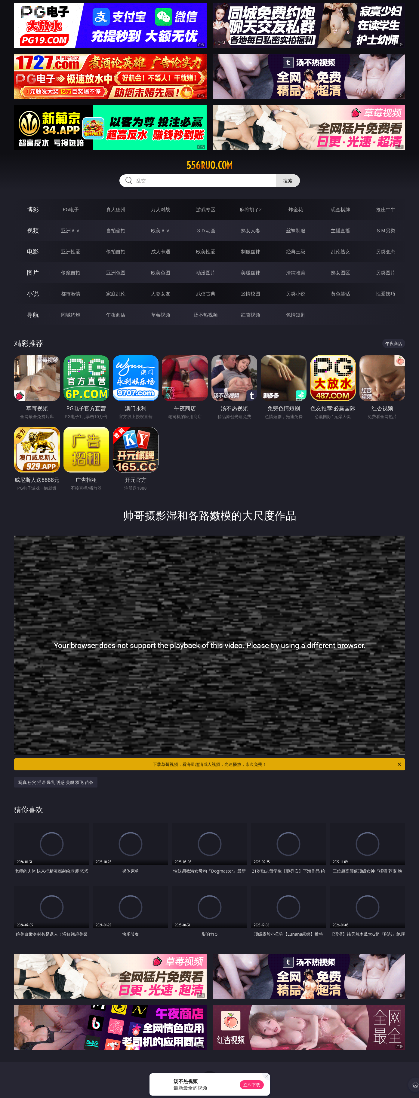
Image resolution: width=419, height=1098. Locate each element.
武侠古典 (205, 293)
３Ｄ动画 (205, 230)
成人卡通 (160, 251)
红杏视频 (250, 314)
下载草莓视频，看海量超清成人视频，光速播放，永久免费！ (277, 764)
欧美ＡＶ (160, 230)
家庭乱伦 (115, 293)
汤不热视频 (206, 314)
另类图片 (385, 272)
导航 (33, 314)
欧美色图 (160, 272)
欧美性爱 (205, 251)
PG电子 (71, 209)
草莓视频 (160, 314)
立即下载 (251, 1084)
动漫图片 (205, 272)
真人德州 (115, 209)
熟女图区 (340, 272)
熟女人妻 (250, 230)
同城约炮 (70, 314)
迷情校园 (250, 293)
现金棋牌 (340, 209)
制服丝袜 (250, 251)
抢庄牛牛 (385, 209)
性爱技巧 (385, 293)
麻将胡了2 (251, 209)
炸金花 (295, 209)
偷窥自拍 (70, 272)
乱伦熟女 (340, 251)
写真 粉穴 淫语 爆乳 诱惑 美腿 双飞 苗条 (55, 782)
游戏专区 (205, 209)
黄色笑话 (340, 293)
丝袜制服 (295, 230)
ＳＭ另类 (385, 230)
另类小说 (295, 293)
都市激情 (70, 293)
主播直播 (340, 230)
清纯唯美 (295, 272)
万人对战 (160, 209)
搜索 (288, 180)
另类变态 (385, 251)
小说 (33, 293)
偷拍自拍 (115, 251)
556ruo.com (209, 165)
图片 (33, 272)
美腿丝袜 (250, 272)
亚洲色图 (115, 272)
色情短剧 (295, 314)
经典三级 (295, 251)
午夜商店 (115, 314)
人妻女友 (160, 293)
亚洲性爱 (70, 251)
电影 (33, 251)
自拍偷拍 (115, 230)
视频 (33, 230)
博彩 (33, 209)
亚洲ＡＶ (70, 230)
